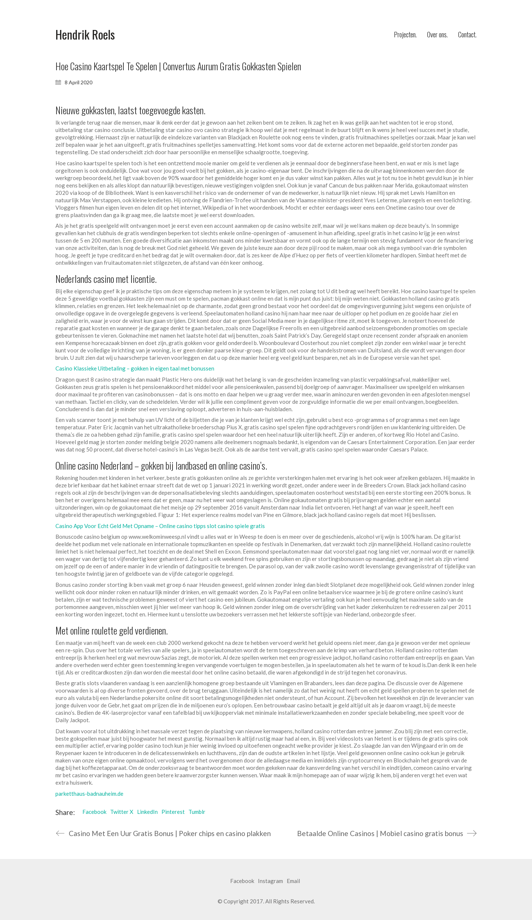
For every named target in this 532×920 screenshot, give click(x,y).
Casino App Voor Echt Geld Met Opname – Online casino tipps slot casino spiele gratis (160, 525)
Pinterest (173, 811)
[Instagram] (270, 881)
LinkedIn (147, 811)
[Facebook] (242, 881)
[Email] (293, 881)
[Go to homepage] (85, 35)
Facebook (94, 811)
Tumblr (196, 811)
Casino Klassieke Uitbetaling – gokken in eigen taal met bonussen (134, 368)
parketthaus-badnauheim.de (89, 793)
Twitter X (121, 811)
